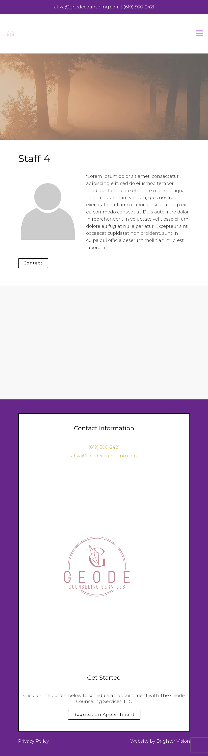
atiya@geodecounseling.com (104, 456)
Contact (33, 263)
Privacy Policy (33, 741)
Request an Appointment (104, 714)
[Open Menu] (199, 33)
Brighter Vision (173, 741)
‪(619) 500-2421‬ (104, 447)
